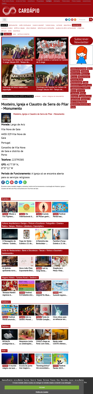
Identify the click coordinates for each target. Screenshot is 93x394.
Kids (4, 350)
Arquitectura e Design (18, 223)
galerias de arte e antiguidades (66, 28)
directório (7, 34)
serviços (3, 31)
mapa (14, 34)
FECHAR (42, 387)
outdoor (59, 25)
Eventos (6, 199)
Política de (42, 392)
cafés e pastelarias (25, 25)
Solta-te (33, 380)
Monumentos (83, 77)
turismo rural (50, 25)
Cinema (60, 223)
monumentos (77, 25)
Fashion (6, 326)
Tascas (42, 250)
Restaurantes (15, 250)
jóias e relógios (31, 28)
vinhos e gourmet (38, 25)
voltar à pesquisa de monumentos (53, 96)
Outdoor (6, 302)
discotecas (16, 31)
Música (19, 226)
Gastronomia (8, 253)
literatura (81, 28)
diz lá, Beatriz (18, 380)
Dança (12, 226)
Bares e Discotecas (30, 250)
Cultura (26, 380)
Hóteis (12, 277)
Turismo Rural (22, 277)
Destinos (34, 277)
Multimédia (64, 380)
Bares (89, 68)
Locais (71, 380)
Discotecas (75, 71)
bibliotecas (67, 25)
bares (10, 31)
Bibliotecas (75, 74)
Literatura (28, 226)
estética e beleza (19, 28)
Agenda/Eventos (7, 380)
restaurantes (13, 25)
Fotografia (51, 223)
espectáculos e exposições (46, 28)
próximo (5, 99)
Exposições (38, 226)
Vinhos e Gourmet (54, 250)
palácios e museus (6, 28)
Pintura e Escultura (36, 223)
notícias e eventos (23, 34)
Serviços (81, 90)
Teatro (5, 226)
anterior (37, 96)
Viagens (39, 380)
